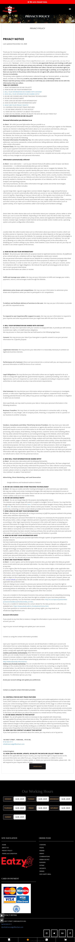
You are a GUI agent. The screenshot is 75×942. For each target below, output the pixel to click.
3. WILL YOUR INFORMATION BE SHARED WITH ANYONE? (22, 92)
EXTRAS (41, 865)
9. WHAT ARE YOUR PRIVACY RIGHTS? (15, 105)
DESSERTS (42, 868)
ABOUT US (5, 848)
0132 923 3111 (8, 742)
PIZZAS (41, 848)
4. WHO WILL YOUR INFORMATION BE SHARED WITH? (21, 94)
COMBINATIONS (44, 856)
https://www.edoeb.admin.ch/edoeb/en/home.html (30, 606)
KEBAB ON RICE (44, 859)
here (28, 504)
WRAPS (41, 853)
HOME (4, 845)
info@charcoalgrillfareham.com (13, 744)
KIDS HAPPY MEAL (45, 874)
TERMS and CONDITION (9, 853)
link (9, 507)
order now (37, 766)
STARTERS (42, 845)
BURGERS (42, 862)
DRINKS (41, 871)
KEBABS (41, 851)
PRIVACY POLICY (7, 851)
